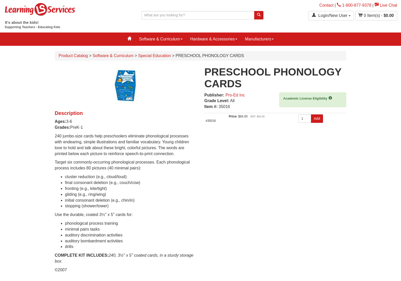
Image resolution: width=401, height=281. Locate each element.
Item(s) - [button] (376, 15)
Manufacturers (259, 39)
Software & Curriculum (161, 39)
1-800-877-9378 (354, 5)
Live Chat (386, 5)
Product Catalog (73, 55)
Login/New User (331, 15)
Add (317, 118)
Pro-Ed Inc (235, 95)
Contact (326, 5)
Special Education (154, 55)
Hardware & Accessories (213, 39)
